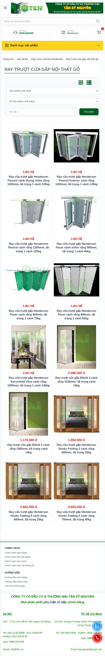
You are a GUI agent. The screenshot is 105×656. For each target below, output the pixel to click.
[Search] (97, 21)
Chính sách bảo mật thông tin (19, 565)
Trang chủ (8, 59)
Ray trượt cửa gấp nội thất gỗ (82, 59)
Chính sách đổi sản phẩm (18, 557)
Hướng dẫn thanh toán (16, 581)
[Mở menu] (5, 7)
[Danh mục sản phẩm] (52, 45)
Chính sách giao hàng (16, 552)
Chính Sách (12, 548)
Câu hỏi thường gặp (15, 586)
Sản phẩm (22, 59)
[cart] (99, 32)
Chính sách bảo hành (15, 561)
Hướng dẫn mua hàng (16, 577)
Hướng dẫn (12, 572)
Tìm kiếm (89, 111)
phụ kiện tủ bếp (55, 602)
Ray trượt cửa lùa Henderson (47, 59)
